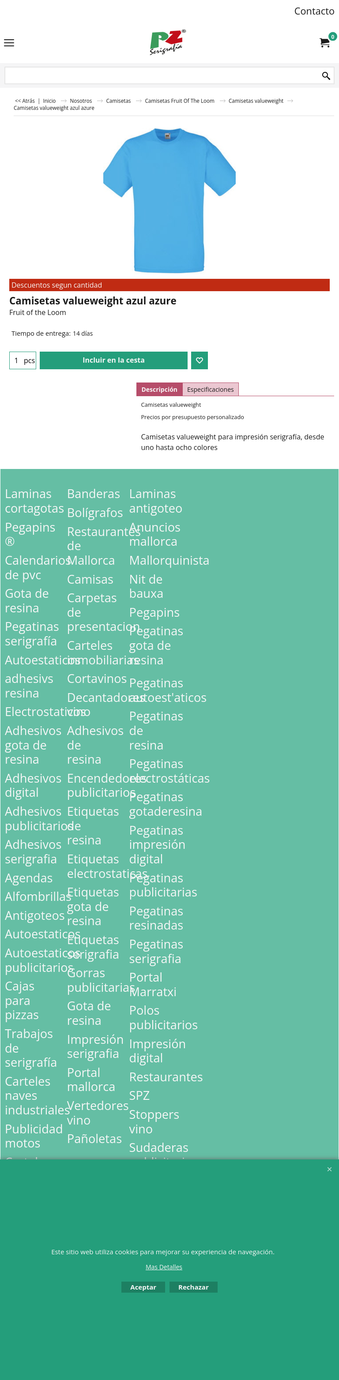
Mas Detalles (164, 1267)
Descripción (159, 389)
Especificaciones (210, 389)
